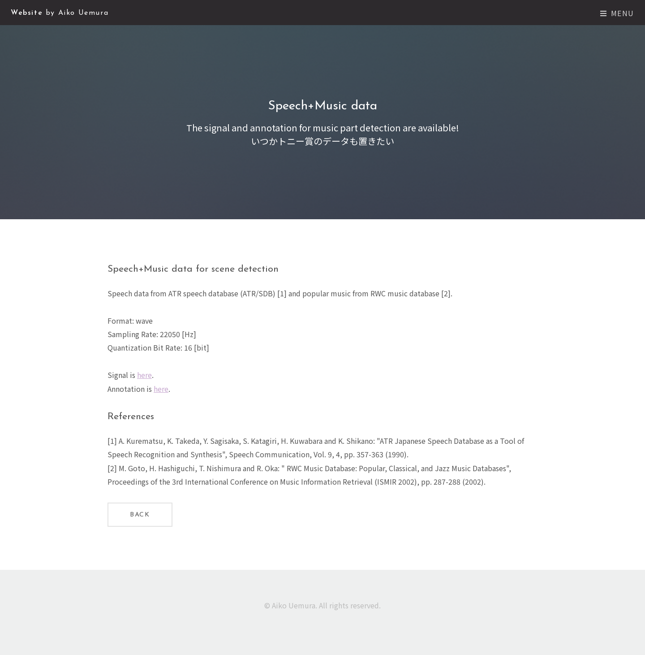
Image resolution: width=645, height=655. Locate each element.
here (144, 374)
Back (140, 515)
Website (59, 13)
